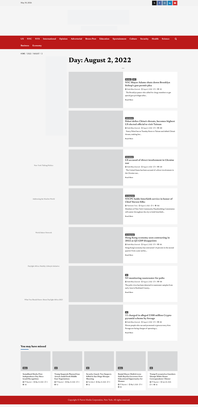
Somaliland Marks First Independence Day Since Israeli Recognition (33, 376)
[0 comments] (154, 89)
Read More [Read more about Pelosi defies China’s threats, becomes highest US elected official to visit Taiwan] (129, 139)
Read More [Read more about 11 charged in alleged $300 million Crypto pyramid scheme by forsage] (129, 333)
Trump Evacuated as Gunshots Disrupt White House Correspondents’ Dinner (163, 376)
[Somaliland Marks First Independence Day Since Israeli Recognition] (35, 361)
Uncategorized (130, 196)
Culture (133, 39)
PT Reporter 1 (28, 382)
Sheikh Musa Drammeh (133, 89)
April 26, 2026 (167, 382)
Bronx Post (90, 39)
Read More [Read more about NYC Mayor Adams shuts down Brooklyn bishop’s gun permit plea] (129, 100)
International (49, 39)
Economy (37, 46)
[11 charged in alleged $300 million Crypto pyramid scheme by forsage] (96, 323)
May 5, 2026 (134, 384)
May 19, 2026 (39, 382)
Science (165, 39)
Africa (25, 368)
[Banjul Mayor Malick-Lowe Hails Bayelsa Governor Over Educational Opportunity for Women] (131, 361)
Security (144, 39)
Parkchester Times (132, 205)
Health (155, 39)
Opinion (63, 39)
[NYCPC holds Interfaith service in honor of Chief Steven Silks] (96, 206)
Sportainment (119, 39)
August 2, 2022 (147, 89)
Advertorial (76, 39)
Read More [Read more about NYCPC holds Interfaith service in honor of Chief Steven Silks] (129, 216)
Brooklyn (128, 79)
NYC (29, 39)
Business (25, 46)
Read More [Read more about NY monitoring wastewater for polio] (129, 292)
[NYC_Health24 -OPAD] (56, 96)
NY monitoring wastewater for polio (145, 278)
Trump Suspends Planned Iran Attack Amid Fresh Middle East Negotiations (67, 376)
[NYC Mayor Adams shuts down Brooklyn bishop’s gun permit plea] (96, 90)
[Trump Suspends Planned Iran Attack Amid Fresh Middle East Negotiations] (67, 361)
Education (104, 39)
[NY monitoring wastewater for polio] (96, 284)
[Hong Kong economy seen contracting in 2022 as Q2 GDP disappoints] (96, 245)
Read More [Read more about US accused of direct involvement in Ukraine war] (129, 177)
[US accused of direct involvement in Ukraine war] (96, 167)
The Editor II (91, 382)
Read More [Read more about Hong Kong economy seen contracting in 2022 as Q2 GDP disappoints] (129, 255)
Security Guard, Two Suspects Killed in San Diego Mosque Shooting (98, 376)
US (22, 39)
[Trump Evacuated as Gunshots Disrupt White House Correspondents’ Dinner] (162, 361)
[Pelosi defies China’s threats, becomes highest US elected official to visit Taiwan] (96, 129)
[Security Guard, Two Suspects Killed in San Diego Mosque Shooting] (99, 361)
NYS (37, 39)
